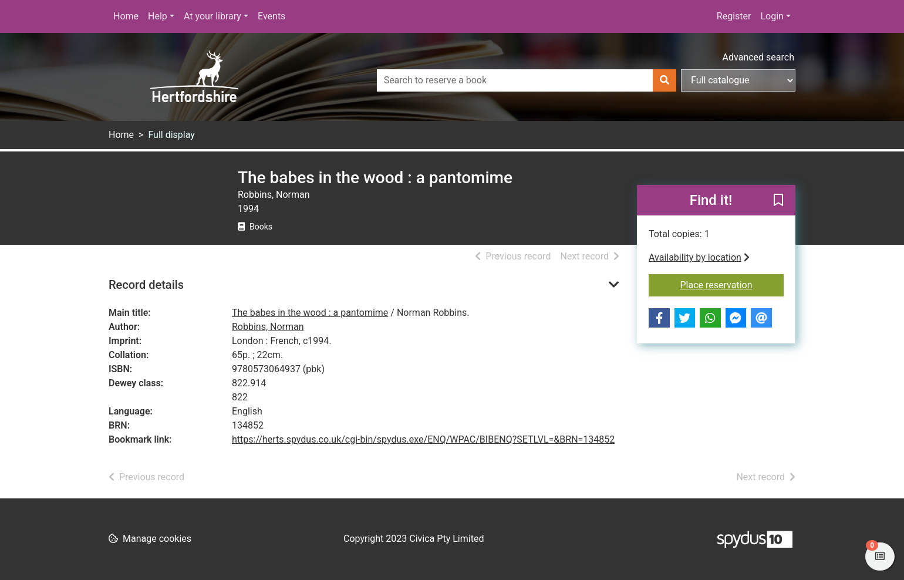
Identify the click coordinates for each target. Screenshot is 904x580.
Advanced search (758, 57)
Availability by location (699, 257)
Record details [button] (146, 285)
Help (157, 16)
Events (271, 16)
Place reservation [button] (732, 284)
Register (734, 16)
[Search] (664, 80)
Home (126, 16)
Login (771, 16)
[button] (778, 200)
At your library (212, 16)
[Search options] (738, 80)
